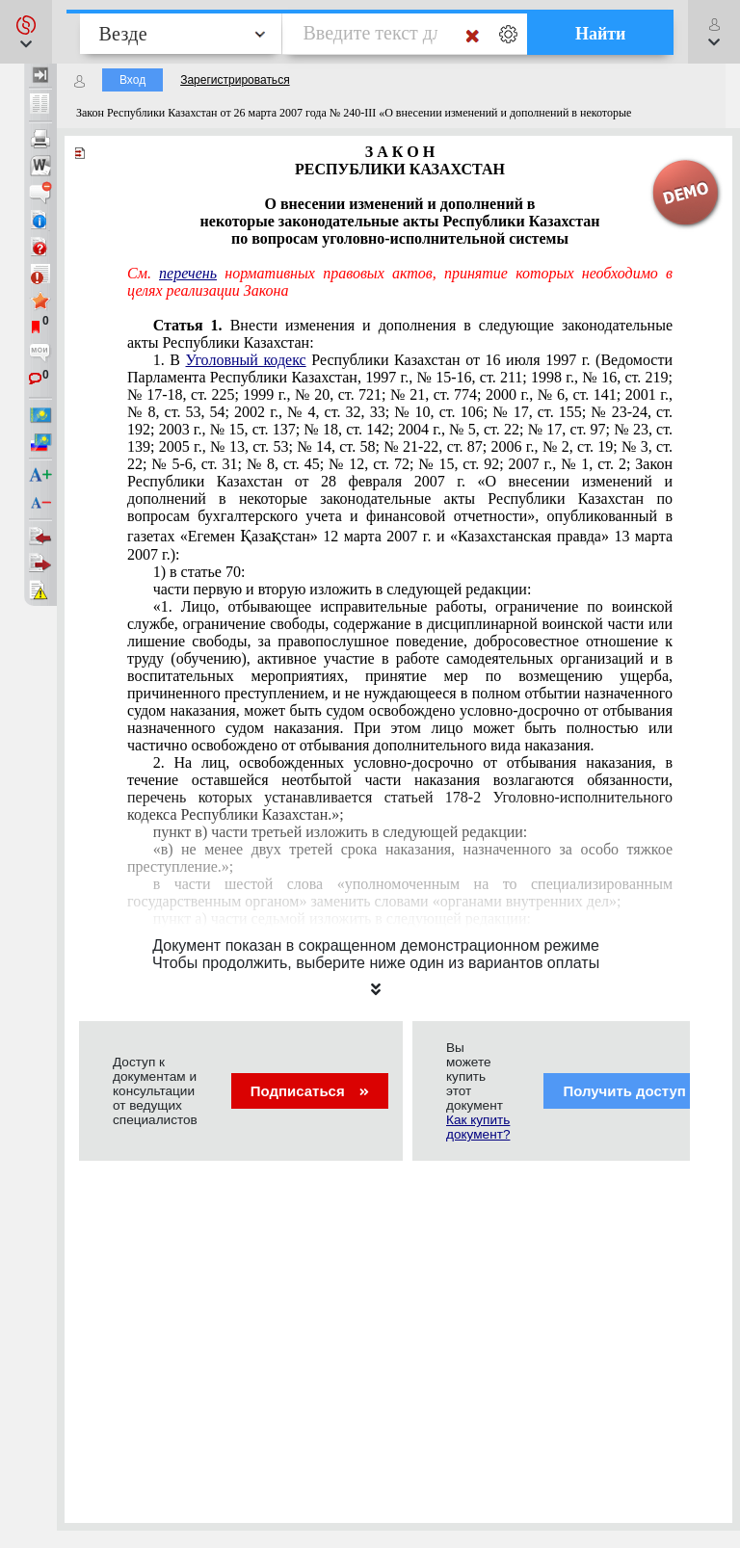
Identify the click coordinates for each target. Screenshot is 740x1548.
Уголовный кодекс (246, 360)
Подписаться (310, 1091)
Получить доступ (636, 1091)
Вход (132, 80)
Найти (600, 33)
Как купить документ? (478, 1127)
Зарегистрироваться (234, 80)
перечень (188, 273)
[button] (26, 32)
